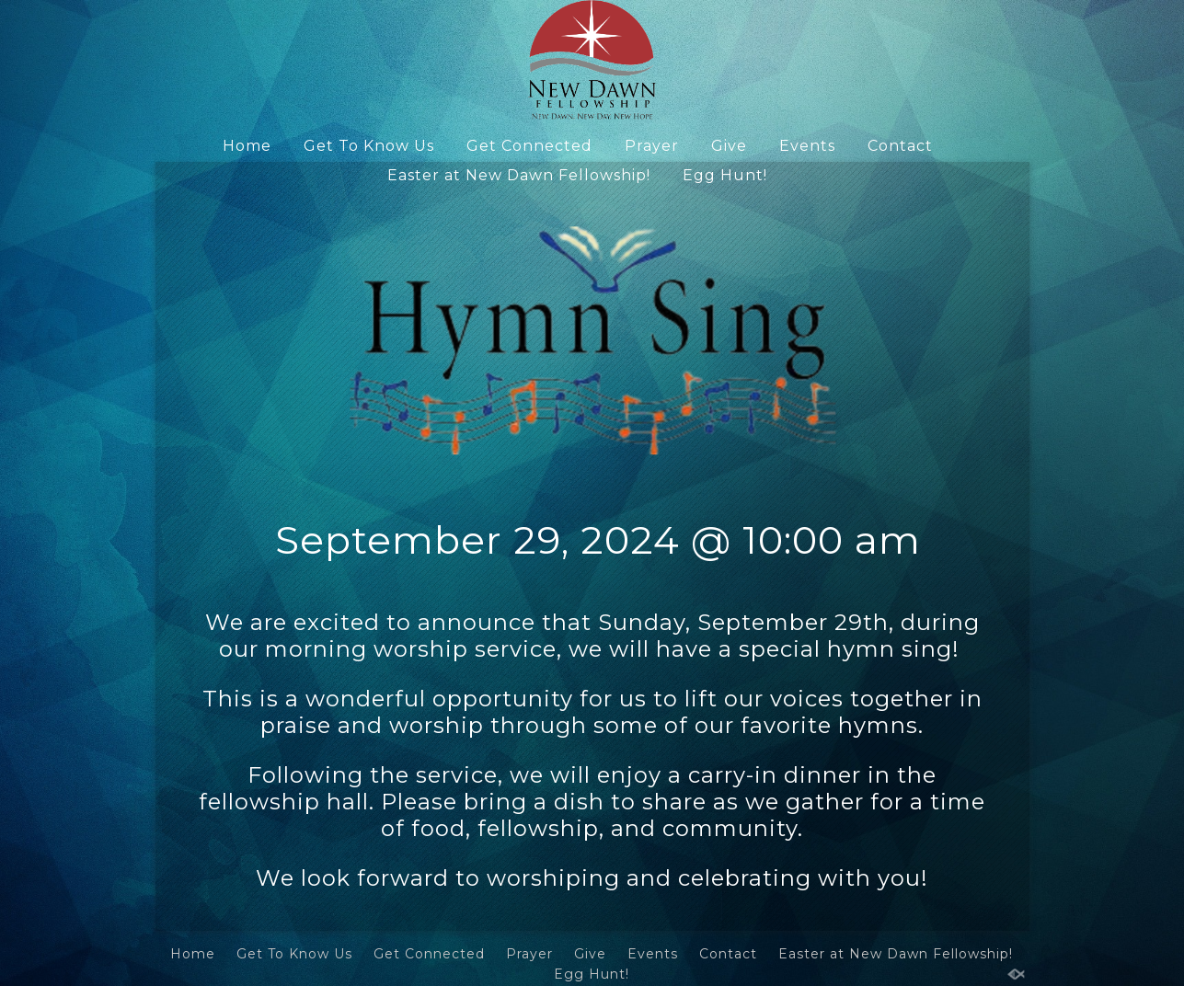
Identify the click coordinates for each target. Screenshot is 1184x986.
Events (807, 146)
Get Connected (529, 146)
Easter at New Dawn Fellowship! (518, 175)
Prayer (652, 146)
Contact (900, 146)
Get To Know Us (369, 146)
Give (729, 146)
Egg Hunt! (725, 175)
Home (247, 146)
